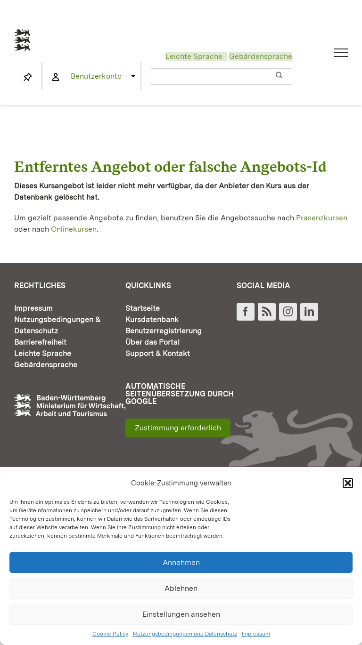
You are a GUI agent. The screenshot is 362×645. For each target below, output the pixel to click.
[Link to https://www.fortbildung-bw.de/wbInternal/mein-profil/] (56, 77)
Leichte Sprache (193, 56)
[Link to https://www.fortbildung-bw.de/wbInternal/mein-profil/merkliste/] (28, 77)
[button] (348, 483)
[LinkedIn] (309, 312)
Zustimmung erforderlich (178, 427)
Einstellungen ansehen (181, 614)
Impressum (256, 633)
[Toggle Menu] (341, 52)
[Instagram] (288, 312)
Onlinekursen (74, 229)
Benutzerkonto (96, 76)
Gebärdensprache (260, 56)
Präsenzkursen (321, 217)
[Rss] (267, 312)
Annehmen (181, 562)
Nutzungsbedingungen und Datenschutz (185, 633)
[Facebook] (246, 312)
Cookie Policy (110, 633)
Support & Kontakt (157, 353)
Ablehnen (181, 588)
